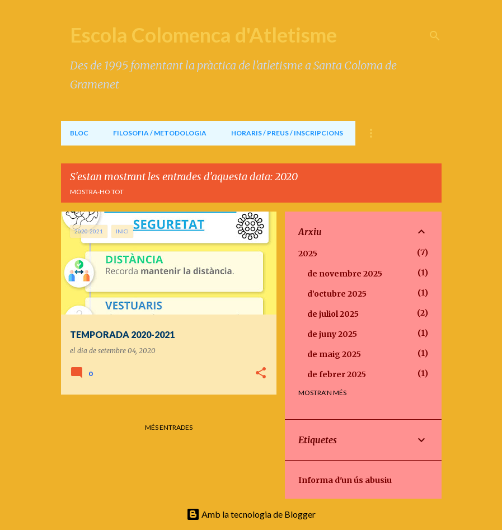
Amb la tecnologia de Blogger (251, 514)
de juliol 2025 (333, 314)
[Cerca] (435, 35)
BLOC (79, 133)
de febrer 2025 (336, 374)
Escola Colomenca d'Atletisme (203, 34)
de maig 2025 (334, 354)
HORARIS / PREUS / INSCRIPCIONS (287, 133)
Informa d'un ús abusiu (345, 480)
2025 (307, 253)
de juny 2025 (332, 334)
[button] (261, 373)
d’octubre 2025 (337, 294)
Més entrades (169, 427)
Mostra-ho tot (97, 191)
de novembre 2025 (344, 274)
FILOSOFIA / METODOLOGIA (160, 133)
